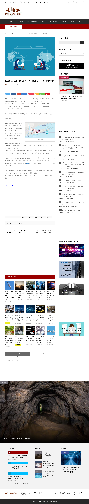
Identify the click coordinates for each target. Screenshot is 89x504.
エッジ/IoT (13, 27)
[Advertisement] (53, 11)
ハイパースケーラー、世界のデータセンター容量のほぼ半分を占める (73, 138)
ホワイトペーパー (32, 21)
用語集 (43, 21)
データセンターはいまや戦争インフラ (71, 180)
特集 (21, 21)
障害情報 (71, 198)
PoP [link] (47, 145)
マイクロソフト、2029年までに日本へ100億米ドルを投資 (73, 203)
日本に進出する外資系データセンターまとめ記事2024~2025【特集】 (73, 173)
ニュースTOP (12, 21)
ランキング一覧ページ (20, 483)
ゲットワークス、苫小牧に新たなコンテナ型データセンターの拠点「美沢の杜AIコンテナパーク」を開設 (73, 164)
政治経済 (72, 182)
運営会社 (24, 494)
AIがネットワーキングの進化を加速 (71, 210)
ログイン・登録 (53, 21)
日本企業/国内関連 (74, 151)
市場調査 (72, 141)
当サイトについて (75, 21)
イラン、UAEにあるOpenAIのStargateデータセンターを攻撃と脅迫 (72, 187)
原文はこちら (9, 185)
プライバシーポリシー (46, 493)
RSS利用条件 (35, 493)
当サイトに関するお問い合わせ (62, 493)
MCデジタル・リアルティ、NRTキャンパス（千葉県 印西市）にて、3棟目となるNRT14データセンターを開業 (73, 147)
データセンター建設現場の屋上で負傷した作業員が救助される (73, 195)
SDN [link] (27, 163)
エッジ (18, 223)
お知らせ (64, 21)
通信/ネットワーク (73, 212)
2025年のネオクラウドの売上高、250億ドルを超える (73, 155)
